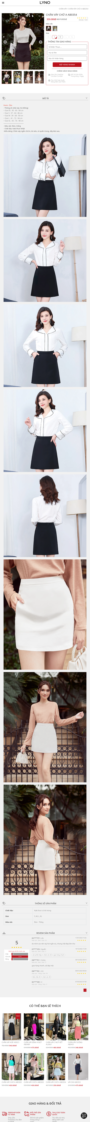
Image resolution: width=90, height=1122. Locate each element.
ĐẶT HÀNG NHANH (67, 64)
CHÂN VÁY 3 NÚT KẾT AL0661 (54, 1043)
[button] (7, 77)
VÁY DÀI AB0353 (74, 1082)
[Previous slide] (5, 42)
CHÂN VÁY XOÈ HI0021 (10, 1042)
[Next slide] (40, 42)
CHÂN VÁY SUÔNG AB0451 (75, 1043)
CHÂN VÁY (63, 9)
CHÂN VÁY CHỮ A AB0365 (12, 1082)
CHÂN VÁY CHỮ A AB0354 (78, 9)
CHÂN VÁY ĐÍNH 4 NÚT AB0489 (33, 1043)
